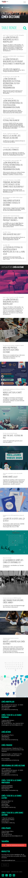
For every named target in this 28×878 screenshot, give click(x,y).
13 (5, 665)
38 (21, 668)
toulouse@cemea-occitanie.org (10, 760)
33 (11, 668)
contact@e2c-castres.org (8, 807)
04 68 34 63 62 (8, 723)
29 (20, 667)
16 (12, 665)
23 (7, 667)
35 (15, 668)
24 (10, 667)
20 (20, 665)
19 (18, 665)
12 (22, 663)
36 (17, 668)
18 (16, 665)
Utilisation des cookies (16, 871)
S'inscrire (5, 865)
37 (19, 668)
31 (6, 668)
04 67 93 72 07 (5, 738)
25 (12, 667)
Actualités (7, 7)
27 (16, 667)
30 (22, 667)
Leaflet (26, 696)
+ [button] (1, 677)
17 (14, 665)
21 (22, 665)
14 (7, 665)
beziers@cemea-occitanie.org (9, 739)
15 (10, 665)
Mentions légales (5, 871)
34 (13, 668)
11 (20, 663)
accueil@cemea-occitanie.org (9, 709)
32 (8, 668)
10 (18, 663)
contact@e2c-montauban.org (9, 790)
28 (18, 667)
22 (5, 667)
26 (14, 667)
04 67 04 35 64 (5, 789)
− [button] (1, 679)
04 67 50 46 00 (5, 708)
